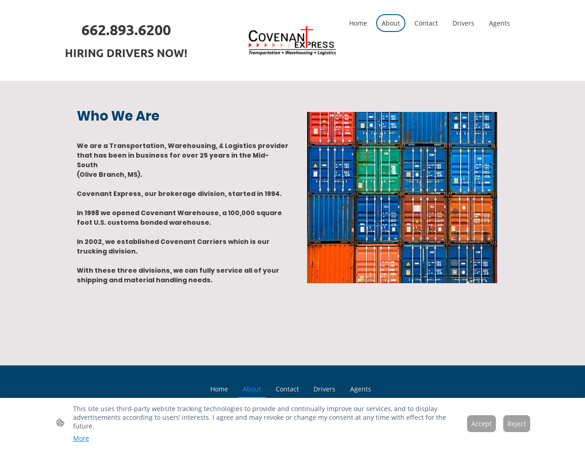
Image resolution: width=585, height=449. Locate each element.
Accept (481, 423)
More (81, 438)
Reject (516, 423)
